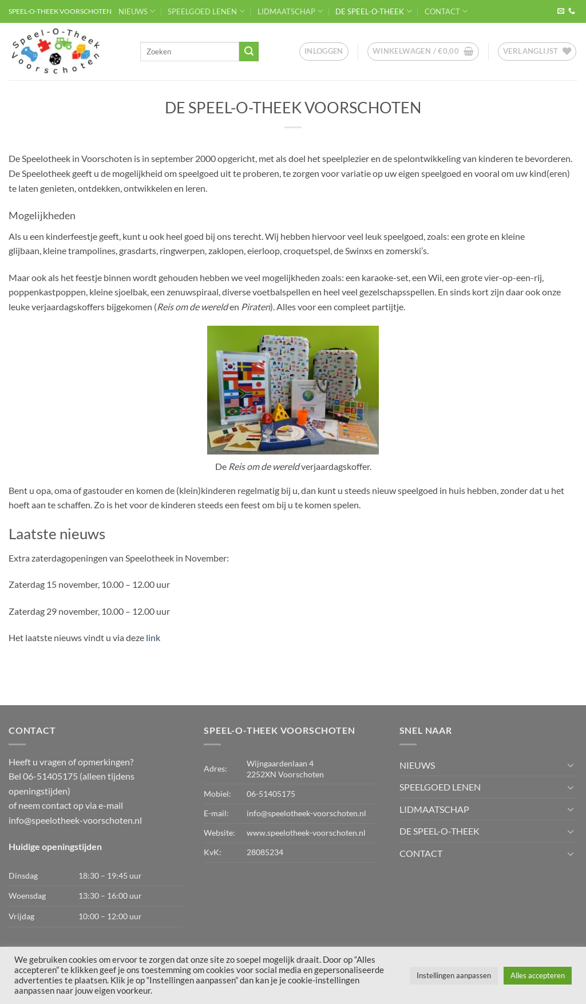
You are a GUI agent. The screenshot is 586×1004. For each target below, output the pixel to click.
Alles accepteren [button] (537, 975)
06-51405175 (271, 794)
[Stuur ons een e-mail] (560, 11)
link (153, 637)
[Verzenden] (249, 51)
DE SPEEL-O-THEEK (373, 11)
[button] (324, 51)
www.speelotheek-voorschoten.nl (306, 832)
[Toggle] (570, 765)
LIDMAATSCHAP (290, 11)
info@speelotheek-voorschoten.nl (75, 820)
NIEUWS (136, 11)
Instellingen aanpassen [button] (454, 975)
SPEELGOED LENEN (206, 11)
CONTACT (446, 11)
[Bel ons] (571, 11)
